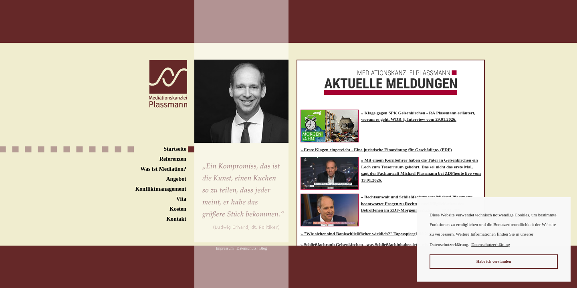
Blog (263, 248)
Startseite (174, 149)
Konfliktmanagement (160, 189)
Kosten (177, 209)
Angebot (176, 179)
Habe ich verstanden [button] (493, 261)
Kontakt (176, 219)
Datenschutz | (247, 248)
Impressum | (226, 248)
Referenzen (172, 159)
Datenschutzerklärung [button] (490, 244)
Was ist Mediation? (163, 169)
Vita (181, 199)
